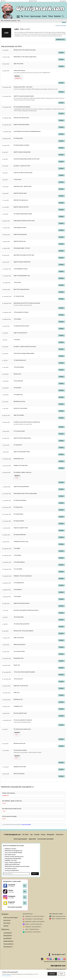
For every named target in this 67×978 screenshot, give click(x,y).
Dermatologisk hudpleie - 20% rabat (22, 248)
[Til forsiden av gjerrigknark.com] (7, 11)
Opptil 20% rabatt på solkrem (20, 193)
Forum (25, 16)
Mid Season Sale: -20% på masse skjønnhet (23, 630)
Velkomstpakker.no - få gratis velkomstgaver (34, 918)
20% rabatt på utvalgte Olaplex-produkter (23, 213)
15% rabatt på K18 (18, 444)
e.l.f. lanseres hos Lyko (19, 296)
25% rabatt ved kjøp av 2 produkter (21, 145)
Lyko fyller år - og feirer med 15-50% (22, 165)
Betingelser (50, 834)
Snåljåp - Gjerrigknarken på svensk (58, 916)
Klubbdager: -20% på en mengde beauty (23, 575)
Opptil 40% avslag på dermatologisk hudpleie (24, 96)
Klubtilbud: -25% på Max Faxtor (21, 465)
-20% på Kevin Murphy (19, 367)
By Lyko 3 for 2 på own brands (20, 408)
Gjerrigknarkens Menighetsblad (13, 858)
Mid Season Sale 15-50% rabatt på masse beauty (25, 50)
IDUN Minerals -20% (18, 699)
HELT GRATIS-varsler (10, 854)
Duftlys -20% (16, 692)
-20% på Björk (17, 548)
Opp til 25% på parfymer (19, 773)
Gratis (44, 16)
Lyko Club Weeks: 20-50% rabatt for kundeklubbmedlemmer (27, 131)
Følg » (25, 885)
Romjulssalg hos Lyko (19, 458)
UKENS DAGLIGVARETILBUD (12, 864)
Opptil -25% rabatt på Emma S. (20, 332)
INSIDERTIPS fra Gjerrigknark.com (13, 850)
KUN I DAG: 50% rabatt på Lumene (21, 117)
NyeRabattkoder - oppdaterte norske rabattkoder (34, 921)
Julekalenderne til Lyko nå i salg (21, 541)
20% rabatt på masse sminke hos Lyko (22, 729)
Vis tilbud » (61, 52)
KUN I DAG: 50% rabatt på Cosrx (21, 200)
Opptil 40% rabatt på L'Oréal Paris (21, 207)
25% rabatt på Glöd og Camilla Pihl (21, 623)
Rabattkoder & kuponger (10, 20)
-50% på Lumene (17, 179)
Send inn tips (33, 1)
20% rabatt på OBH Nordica (20, 534)
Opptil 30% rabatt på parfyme (20, 234)
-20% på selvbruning (18, 380)
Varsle (3, 1)
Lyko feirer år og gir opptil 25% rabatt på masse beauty (26, 610)
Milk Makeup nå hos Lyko (19, 401)
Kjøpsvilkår (32, 839)
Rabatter (57, 16)
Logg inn (63, 1)
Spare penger (35, 16)
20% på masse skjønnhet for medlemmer (23, 720)
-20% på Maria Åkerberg (19, 562)
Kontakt (36, 834)
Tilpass (61, 973)
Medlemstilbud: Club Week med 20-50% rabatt (24, 220)
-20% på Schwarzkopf (18, 617)
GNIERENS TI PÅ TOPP (11, 860)
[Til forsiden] (40, 9)
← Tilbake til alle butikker (60, 25)
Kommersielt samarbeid (45, 839)
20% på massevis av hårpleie (20, 750)
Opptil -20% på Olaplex (19, 415)
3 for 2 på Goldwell (18, 569)
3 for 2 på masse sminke (19, 431)
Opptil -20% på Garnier (19, 637)
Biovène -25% (17, 665)
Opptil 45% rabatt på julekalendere (21, 486)
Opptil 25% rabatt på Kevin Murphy (21, 124)
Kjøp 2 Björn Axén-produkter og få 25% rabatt (24, 255)
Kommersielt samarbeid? (15, 907)
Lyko (19, 20)
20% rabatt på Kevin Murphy (20, 500)
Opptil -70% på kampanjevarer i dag (22, 275)
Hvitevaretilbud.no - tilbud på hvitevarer (33, 931)
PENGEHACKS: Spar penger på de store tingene (17, 866)
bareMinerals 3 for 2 (18, 706)
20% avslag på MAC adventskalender (22, 107)
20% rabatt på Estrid (18, 138)
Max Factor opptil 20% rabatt (20, 713)
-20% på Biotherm (18, 589)
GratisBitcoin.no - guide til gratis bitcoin (33, 926)
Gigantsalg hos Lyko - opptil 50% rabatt (22, 186)
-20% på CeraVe (17, 282)
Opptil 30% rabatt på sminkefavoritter (22, 261)
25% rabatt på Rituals (18, 514)
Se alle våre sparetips (26, 824)
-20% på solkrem (17, 387)
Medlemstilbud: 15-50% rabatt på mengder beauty (25, 56)
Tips (31, 834)
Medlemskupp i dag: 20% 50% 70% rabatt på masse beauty (27, 303)
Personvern (59, 834)
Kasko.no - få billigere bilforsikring (32, 929)
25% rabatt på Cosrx (18, 507)
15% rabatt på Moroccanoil (20, 360)
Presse (43, 834)
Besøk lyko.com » (60, 39)
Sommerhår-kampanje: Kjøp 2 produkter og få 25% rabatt (26, 158)
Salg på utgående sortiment (20, 227)
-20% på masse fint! (18, 678)
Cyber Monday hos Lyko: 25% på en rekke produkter (25, 493)
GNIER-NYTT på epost (10, 848)
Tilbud (50, 16)
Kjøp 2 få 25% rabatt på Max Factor (21, 289)
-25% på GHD (17, 339)
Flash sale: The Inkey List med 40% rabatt (23, 172)
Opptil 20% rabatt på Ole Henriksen (21, 603)
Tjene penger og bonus (11, 868)
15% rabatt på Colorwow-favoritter (21, 325)
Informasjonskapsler (20, 839)
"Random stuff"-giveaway (19, 70)
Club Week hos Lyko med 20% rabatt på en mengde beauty (27, 422)
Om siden (25, 834)
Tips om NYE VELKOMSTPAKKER (13, 852)
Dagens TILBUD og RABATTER (13, 862)
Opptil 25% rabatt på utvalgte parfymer (22, 438)
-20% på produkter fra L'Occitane (21, 312)
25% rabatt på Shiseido (19, 520)
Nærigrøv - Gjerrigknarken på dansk (59, 918)
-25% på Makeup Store (19, 582)
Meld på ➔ (35, 873)
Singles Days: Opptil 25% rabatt (21, 527)
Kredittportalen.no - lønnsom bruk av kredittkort (34, 916)
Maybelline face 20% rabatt (20, 766)
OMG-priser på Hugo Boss (19, 644)
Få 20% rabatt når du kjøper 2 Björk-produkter (24, 353)
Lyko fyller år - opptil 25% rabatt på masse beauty (25, 346)
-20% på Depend (17, 555)
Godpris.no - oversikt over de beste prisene (33, 923)
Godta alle (52, 973)
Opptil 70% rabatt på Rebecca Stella (22, 451)
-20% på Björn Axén (18, 394)
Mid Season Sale (17, 374)
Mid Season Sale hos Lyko (19, 743)
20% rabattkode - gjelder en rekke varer (22, 472)
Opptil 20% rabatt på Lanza (20, 241)
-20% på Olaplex (17, 319)
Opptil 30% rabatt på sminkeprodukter (22, 152)
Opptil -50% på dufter (18, 63)
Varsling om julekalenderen (12, 870)
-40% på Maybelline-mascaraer (21, 268)
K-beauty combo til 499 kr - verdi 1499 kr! (23, 87)
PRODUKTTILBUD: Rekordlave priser (14, 856)
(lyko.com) (25, 29)
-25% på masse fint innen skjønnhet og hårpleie (24, 671)
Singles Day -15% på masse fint (21, 685)
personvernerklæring (6, 975)
